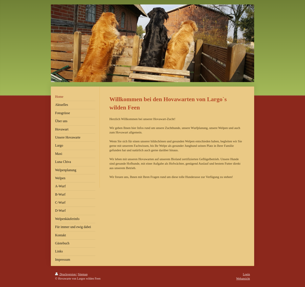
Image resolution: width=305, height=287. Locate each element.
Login (246, 274)
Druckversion (65, 274)
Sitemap (83, 274)
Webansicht (243, 278)
